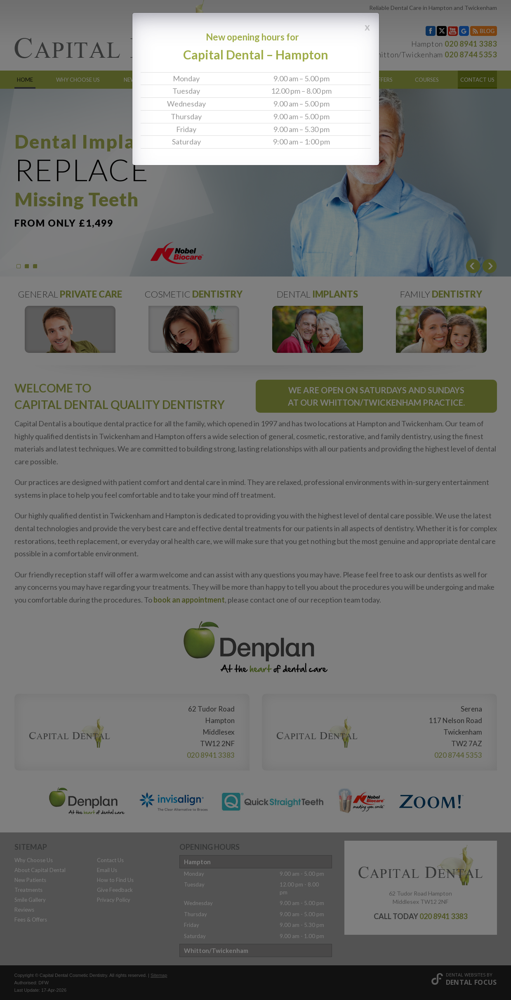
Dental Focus (471, 982)
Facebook (431, 31)
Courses (427, 79)
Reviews (321, 79)
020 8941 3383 (471, 43)
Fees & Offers (374, 79)
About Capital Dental (40, 870)
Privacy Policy (113, 899)
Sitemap (159, 975)
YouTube (453, 31)
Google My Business (464, 31)
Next (489, 266)
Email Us (107, 870)
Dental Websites (465, 975)
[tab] (255, 861)
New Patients (143, 79)
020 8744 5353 (471, 54)
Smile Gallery (266, 79)
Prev (473, 266)
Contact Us (477, 79)
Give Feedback (115, 890)
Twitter (442, 31)
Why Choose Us (78, 79)
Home (25, 79)
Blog (483, 31)
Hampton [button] (197, 861)
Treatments (203, 79)
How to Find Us (115, 880)
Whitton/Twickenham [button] (216, 950)
